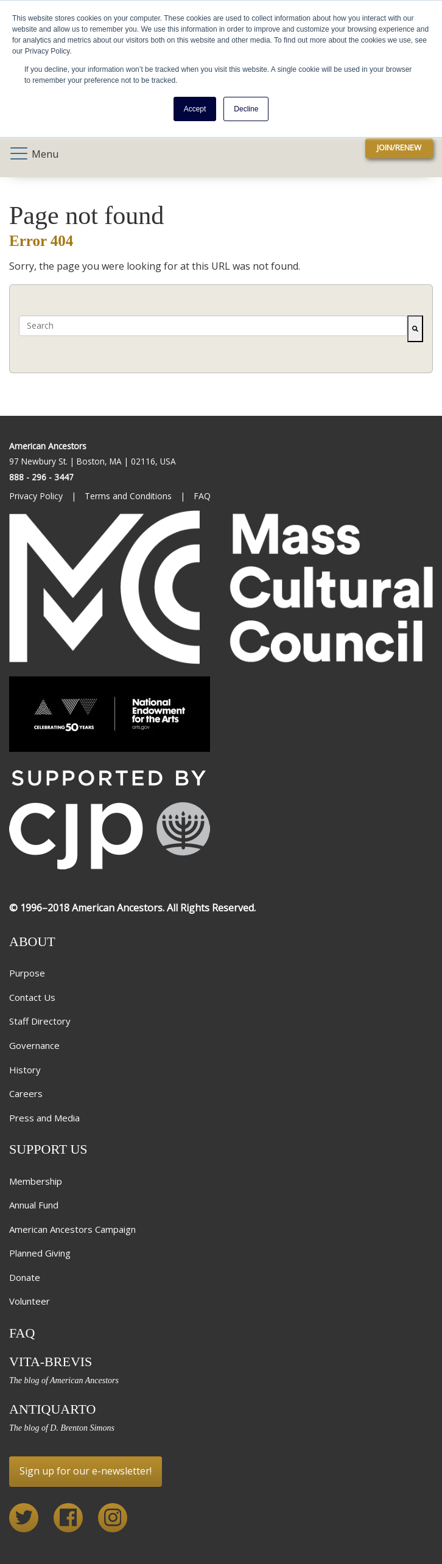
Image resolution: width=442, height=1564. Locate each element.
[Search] (415, 328)
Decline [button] (246, 109)
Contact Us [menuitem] (32, 997)
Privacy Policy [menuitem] (37, 496)
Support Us (48, 1149)
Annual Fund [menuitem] (33, 1205)
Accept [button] (195, 109)
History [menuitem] (25, 1070)
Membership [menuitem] (35, 1181)
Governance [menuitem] (34, 1045)
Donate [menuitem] (24, 1277)
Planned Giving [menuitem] (40, 1253)
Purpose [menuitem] (27, 973)
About (32, 941)
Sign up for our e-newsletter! (85, 1471)
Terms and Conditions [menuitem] (129, 496)
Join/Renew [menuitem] (399, 147)
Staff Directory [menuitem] (40, 1021)
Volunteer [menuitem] (29, 1301)
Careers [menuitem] (26, 1093)
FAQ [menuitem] (203, 496)
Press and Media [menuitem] (44, 1118)
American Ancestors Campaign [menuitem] (72, 1229)
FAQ (22, 1333)
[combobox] (213, 325)
